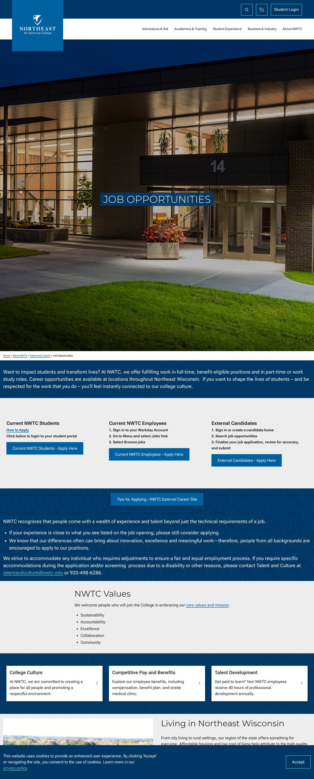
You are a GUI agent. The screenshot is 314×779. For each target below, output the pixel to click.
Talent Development (236, 672)
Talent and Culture (40, 355)
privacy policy (15, 768)
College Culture (26, 672)
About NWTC (20, 355)
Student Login (286, 9)
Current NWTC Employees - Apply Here (149, 454)
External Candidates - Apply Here (246, 460)
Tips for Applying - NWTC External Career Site (157, 499)
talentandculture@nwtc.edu (33, 572)
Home (6, 355)
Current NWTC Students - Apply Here (44, 448)
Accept (298, 762)
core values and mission (207, 605)
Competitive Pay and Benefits (143, 672)
